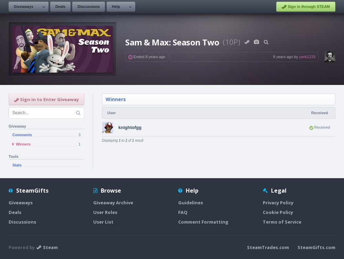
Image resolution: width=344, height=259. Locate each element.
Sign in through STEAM (306, 6)
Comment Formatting (203, 222)
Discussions (88, 6)
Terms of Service (282, 222)
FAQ (182, 212)
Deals (60, 6)
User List (103, 222)
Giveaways (23, 6)
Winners (116, 99)
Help (116, 6)
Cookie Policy (278, 212)
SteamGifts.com (316, 247)
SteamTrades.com (268, 247)
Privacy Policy (278, 202)
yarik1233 (307, 57)
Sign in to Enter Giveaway (46, 99)
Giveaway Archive (113, 202)
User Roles (105, 212)
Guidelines (190, 202)
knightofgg (129, 127)
